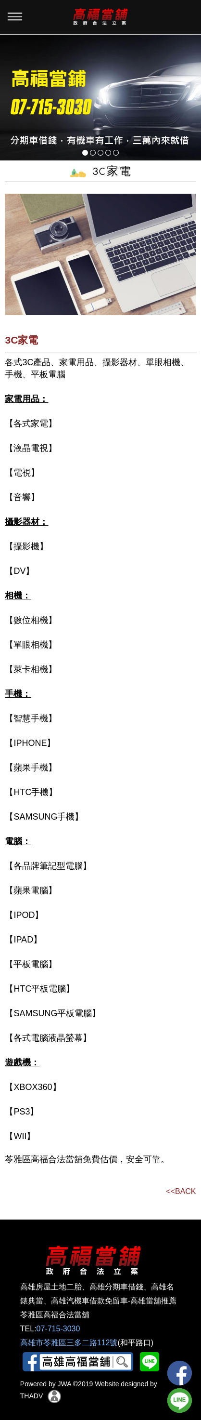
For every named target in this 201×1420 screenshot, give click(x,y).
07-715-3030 (58, 1329)
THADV (31, 1395)
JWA (63, 1384)
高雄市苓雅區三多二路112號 (69, 1343)
